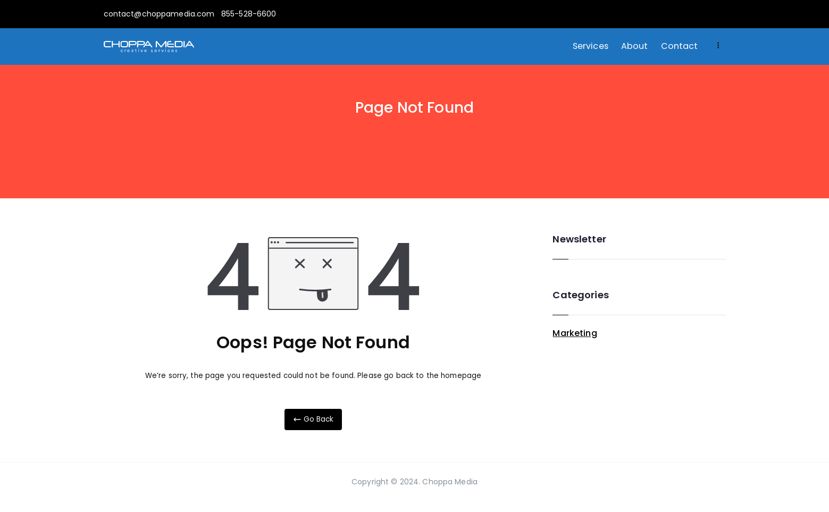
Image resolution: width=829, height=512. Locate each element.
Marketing (574, 333)
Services (590, 46)
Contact (679, 46)
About (634, 46)
